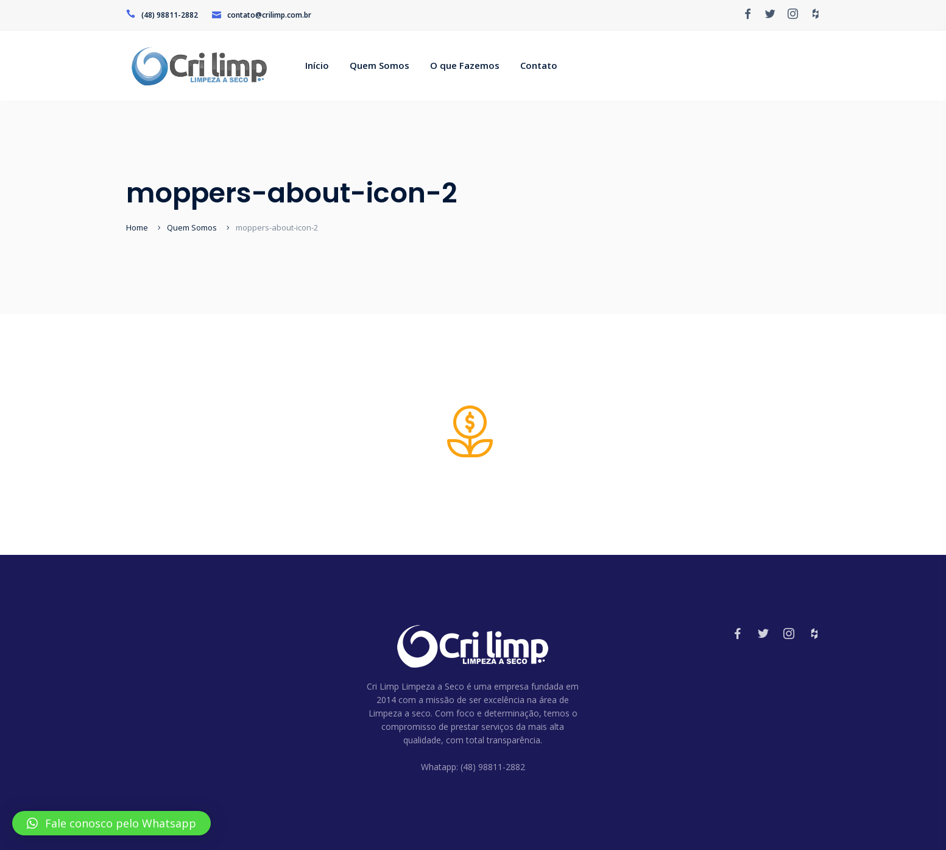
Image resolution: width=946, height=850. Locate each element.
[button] (111, 823)
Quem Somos (192, 227)
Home (137, 227)
